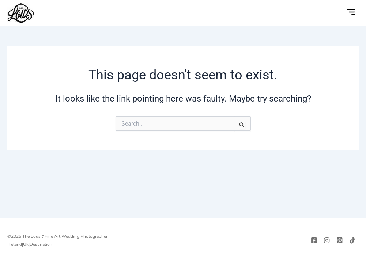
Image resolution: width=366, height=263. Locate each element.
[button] (351, 13)
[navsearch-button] (336, 13)
